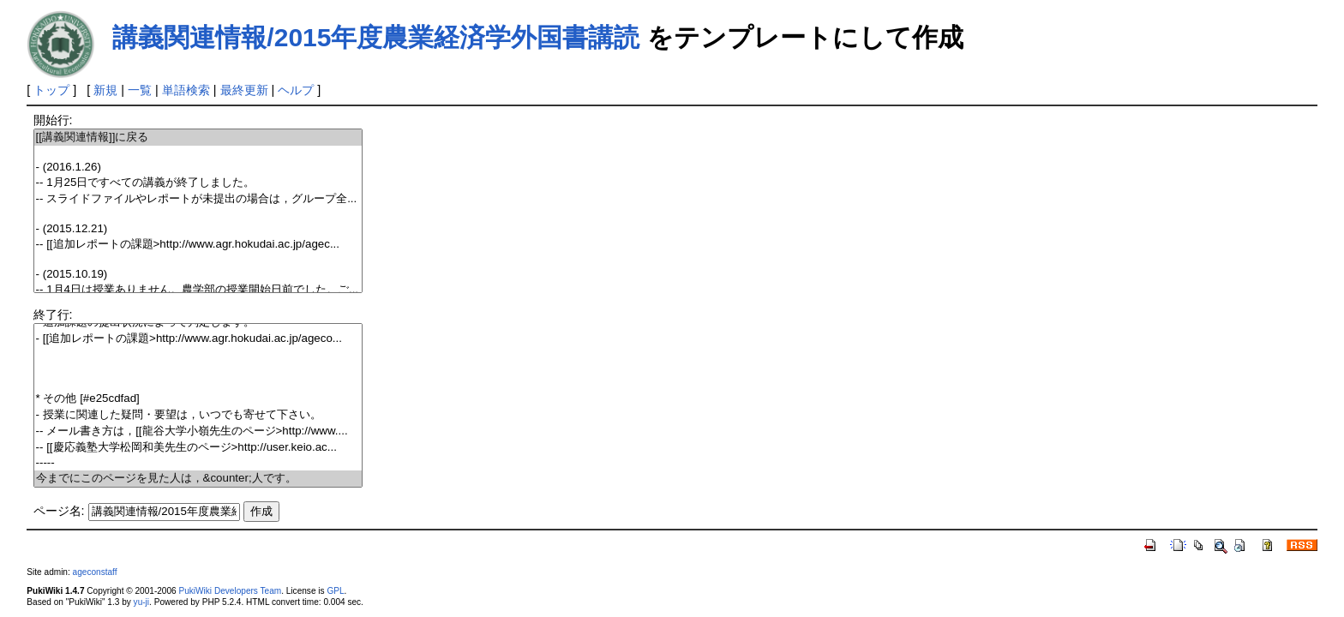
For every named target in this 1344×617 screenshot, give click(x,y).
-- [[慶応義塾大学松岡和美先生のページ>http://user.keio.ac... (198, 448)
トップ (51, 90)
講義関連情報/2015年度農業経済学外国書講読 (375, 37)
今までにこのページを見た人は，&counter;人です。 (198, 478)
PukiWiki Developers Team (229, 591)
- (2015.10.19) (198, 274)
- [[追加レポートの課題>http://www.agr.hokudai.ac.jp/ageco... (198, 339)
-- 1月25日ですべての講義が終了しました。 (198, 183)
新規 (105, 90)
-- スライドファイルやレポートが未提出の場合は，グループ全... (198, 199)
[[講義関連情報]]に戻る (198, 137)
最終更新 (244, 90)
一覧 (140, 90)
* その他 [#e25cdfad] (198, 399)
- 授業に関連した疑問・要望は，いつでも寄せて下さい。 (198, 415)
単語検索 (186, 90)
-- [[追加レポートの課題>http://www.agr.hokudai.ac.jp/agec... (198, 245)
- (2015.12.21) (198, 229)
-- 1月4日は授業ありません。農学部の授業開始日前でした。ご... (198, 290)
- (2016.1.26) (198, 167)
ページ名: (59, 511)
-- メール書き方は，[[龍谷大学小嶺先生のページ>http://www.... (198, 431)
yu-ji (141, 602)
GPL (335, 591)
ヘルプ (296, 90)
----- (198, 463)
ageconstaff (95, 572)
